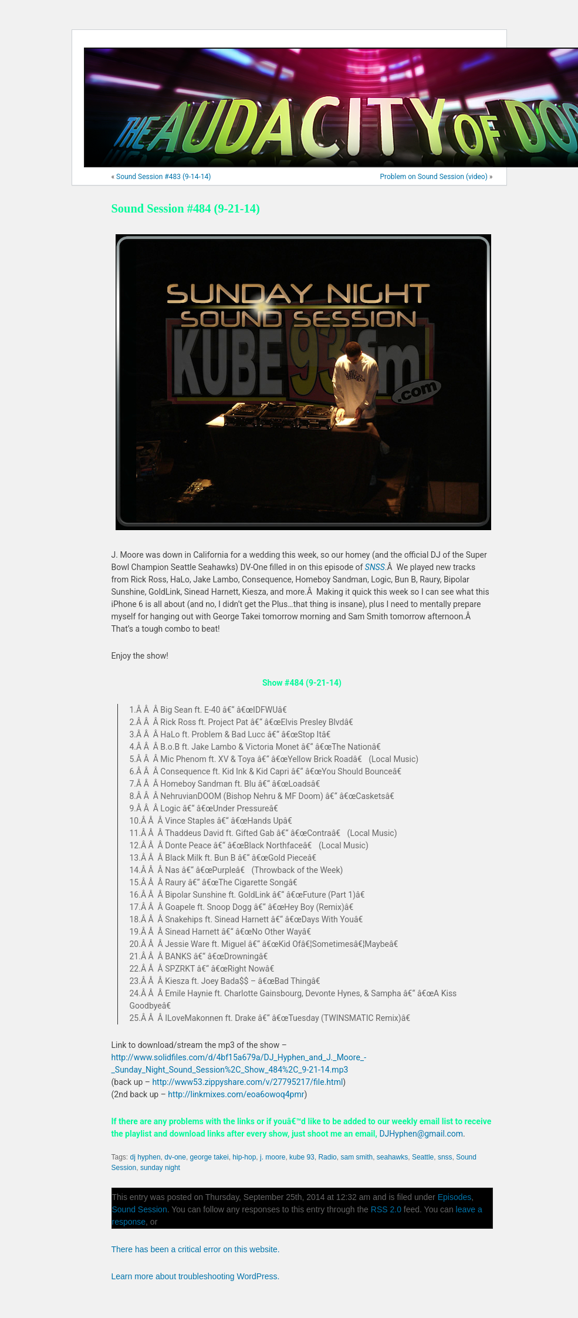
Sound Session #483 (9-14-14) (163, 177)
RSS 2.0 (386, 1209)
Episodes (455, 1197)
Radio (327, 1157)
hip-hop (244, 1157)
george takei (209, 1157)
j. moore (272, 1157)
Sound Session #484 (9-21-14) (185, 208)
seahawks (392, 1157)
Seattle (423, 1157)
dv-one (175, 1157)
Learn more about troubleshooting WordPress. (195, 1276)
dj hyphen (145, 1157)
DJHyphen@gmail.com (421, 1133)
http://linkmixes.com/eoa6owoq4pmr (236, 1094)
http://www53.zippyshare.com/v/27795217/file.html (247, 1082)
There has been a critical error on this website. (195, 1249)
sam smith (356, 1157)
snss (445, 1157)
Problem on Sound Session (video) (434, 177)
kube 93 (302, 1157)
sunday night (160, 1168)
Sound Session (139, 1209)
